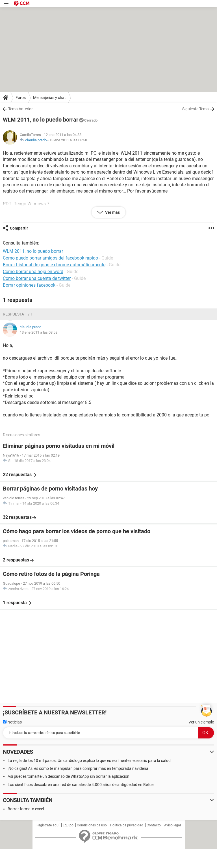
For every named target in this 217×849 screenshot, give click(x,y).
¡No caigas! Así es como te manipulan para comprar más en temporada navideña (78, 768)
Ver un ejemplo (201, 722)
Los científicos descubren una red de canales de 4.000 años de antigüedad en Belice (80, 784)
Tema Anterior (20, 109)
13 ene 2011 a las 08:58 (68, 140)
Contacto (154, 825)
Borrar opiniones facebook (29, 285)
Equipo (68, 825)
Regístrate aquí (47, 825)
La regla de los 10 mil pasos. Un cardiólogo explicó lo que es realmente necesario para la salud (89, 760)
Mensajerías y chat (49, 97)
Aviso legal (172, 825)
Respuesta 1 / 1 (18, 314)
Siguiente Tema (195, 109)
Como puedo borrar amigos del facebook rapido (50, 258)
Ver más (112, 212)
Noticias (12, 722)
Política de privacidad (126, 825)
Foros (21, 97)
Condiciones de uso (92, 825)
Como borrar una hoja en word (33, 271)
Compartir (19, 228)
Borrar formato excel (26, 809)
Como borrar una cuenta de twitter (37, 278)
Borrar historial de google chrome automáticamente (54, 264)
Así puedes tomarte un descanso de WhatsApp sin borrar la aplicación (68, 776)
